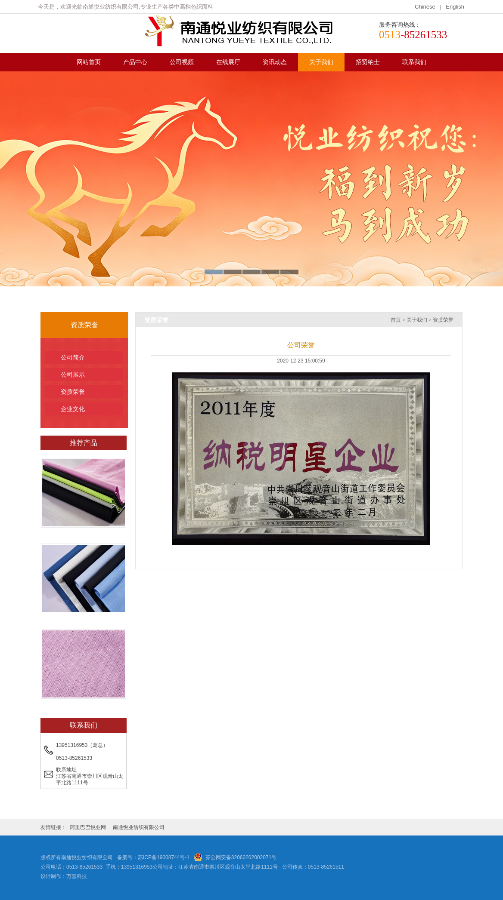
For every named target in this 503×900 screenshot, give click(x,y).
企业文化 (88, 408)
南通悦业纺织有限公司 (139, 827)
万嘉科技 (76, 876)
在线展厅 (228, 62)
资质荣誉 (88, 391)
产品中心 (135, 62)
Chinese (426, 6)
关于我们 (321, 62)
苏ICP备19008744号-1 (163, 857)
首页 (396, 320)
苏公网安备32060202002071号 (240, 857)
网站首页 (89, 62)
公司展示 (88, 374)
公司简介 (88, 357)
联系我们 (414, 62)
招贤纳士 (368, 62)
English (455, 6)
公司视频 (182, 62)
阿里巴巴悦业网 (88, 827)
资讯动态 (275, 62)
